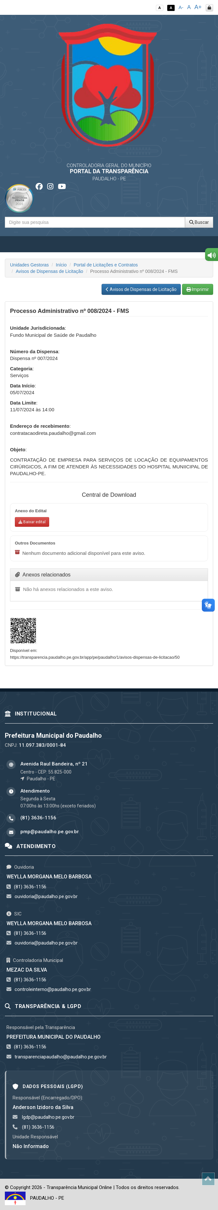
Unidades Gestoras (29, 264)
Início (61, 264)
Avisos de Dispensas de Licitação (49, 271)
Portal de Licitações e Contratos (106, 264)
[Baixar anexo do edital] (32, 522)
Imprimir (197, 289)
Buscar (199, 222)
